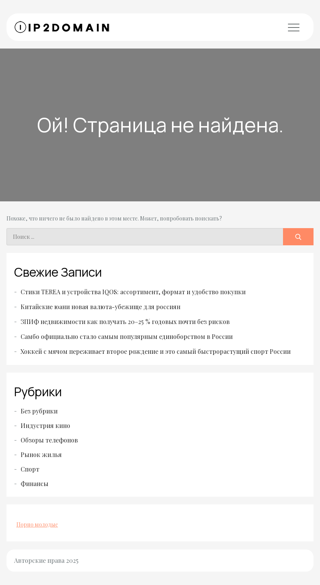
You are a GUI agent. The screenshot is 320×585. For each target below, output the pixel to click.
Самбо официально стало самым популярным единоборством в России (127, 336)
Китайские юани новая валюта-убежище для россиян (100, 307)
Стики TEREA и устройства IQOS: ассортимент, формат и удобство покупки (133, 292)
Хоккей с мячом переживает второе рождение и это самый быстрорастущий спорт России (156, 351)
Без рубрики (39, 411)
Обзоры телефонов (49, 440)
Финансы (34, 484)
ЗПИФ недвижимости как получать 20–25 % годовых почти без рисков (125, 322)
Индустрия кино (45, 425)
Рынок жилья (41, 454)
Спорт (30, 469)
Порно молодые (37, 524)
